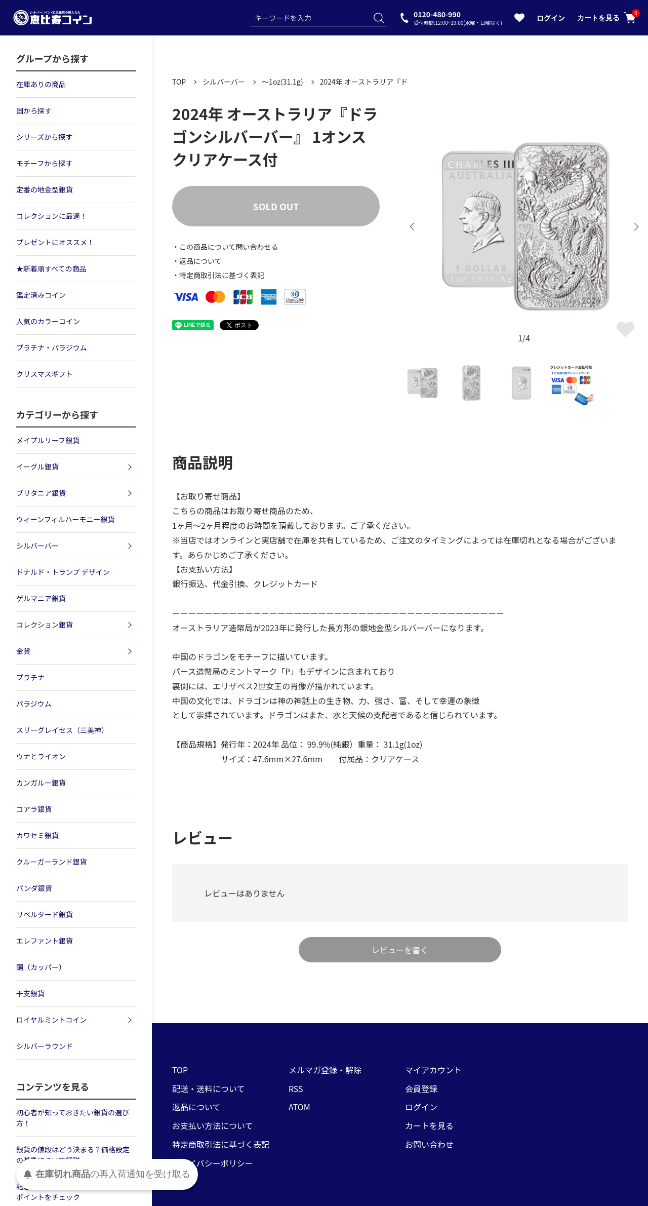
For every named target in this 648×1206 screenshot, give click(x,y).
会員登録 (421, 1088)
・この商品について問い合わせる (225, 247)
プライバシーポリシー (212, 1163)
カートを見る (606, 18)
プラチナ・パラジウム (51, 347)
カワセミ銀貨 (37, 835)
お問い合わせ (429, 1144)
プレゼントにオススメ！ (55, 242)
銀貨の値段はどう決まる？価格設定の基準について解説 (73, 1154)
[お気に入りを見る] (519, 20)
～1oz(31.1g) (282, 81)
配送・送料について (208, 1088)
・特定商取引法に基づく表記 (218, 275)
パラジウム (34, 703)
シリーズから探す (44, 137)
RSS (296, 1088)
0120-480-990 (458, 17)
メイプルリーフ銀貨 (47, 440)
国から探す (34, 110)
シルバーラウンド (44, 1046)
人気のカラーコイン (48, 321)
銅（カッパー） (41, 967)
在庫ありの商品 (41, 84)
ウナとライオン (41, 756)
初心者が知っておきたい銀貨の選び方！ (72, 1117)
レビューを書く (400, 950)
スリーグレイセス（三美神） (62, 730)
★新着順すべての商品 (51, 268)
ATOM (299, 1107)
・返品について (197, 261)
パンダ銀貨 (34, 888)
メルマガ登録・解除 (325, 1070)
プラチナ (30, 677)
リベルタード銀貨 (44, 914)
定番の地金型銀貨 (44, 189)
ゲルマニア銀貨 (41, 598)
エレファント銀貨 (44, 941)
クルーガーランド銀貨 (51, 862)
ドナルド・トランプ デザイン (63, 572)
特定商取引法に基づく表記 (220, 1144)
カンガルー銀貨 (41, 782)
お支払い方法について (212, 1125)
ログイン (551, 18)
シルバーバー (223, 81)
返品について (196, 1107)
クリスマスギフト (44, 374)
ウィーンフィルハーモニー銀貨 (65, 519)
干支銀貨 (30, 993)
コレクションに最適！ (51, 216)
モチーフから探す (44, 163)
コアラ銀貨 (34, 809)
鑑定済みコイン (41, 295)
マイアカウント (433, 1070)
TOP (179, 81)
